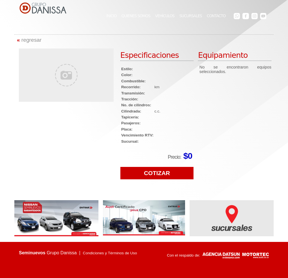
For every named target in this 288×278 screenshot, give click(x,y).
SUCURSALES (190, 16)
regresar (29, 40)
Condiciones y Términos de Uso (110, 253)
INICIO (111, 16)
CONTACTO (216, 16)
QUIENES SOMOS (136, 16)
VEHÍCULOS (164, 16)
